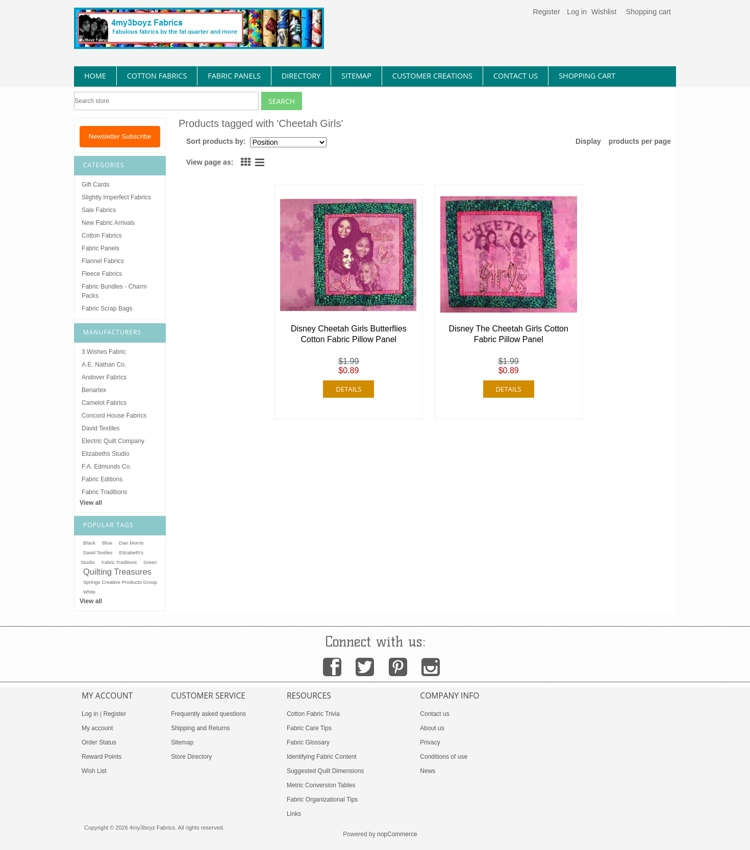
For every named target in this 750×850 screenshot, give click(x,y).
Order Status (99, 742)
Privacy (430, 742)
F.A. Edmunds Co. (106, 466)
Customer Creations (432, 76)
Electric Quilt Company (113, 441)
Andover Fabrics (104, 377)
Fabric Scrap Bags (107, 308)
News (427, 771)
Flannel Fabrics (103, 261)
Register (546, 12)
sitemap (356, 76)
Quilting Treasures (117, 571)
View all (91, 502)
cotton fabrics (157, 76)
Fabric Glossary (308, 742)
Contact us (434, 713)
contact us (515, 76)
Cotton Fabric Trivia (313, 713)
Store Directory (191, 756)
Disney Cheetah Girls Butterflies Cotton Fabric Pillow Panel (349, 334)
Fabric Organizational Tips (322, 799)
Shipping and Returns (200, 728)
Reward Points (101, 756)
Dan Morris (131, 543)
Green (150, 562)
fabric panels (234, 76)
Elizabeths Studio (105, 453)
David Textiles (100, 428)
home (95, 76)
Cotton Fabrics (102, 235)
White (89, 592)
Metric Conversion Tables (321, 785)
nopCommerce (397, 834)
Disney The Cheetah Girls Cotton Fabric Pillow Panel (508, 334)
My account (97, 728)
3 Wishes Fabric (104, 351)
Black (89, 543)
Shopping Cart (587, 76)
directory (301, 76)
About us (432, 728)
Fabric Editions (102, 479)
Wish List (94, 771)
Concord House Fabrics (114, 415)
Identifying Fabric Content (322, 756)
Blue (107, 543)
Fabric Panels (100, 248)
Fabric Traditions (104, 492)
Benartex (94, 390)
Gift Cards (95, 184)
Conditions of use (443, 756)
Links (294, 813)
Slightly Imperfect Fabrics (116, 197)
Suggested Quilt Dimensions (325, 771)
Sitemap (182, 742)
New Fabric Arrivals (108, 222)
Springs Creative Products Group (120, 582)
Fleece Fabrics (102, 273)
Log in (577, 12)
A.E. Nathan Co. (104, 364)
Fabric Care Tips (309, 728)
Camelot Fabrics (104, 402)
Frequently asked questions (208, 713)
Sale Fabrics (99, 210)
